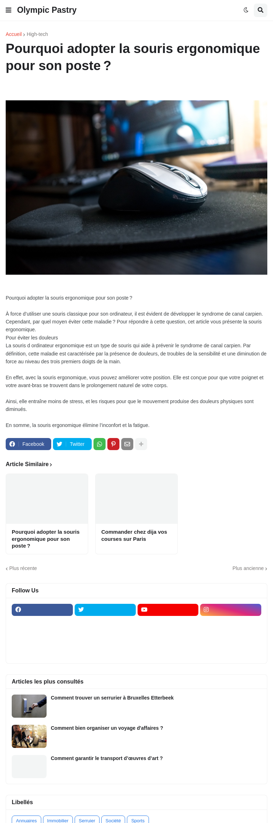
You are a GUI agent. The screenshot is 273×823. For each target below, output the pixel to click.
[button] (8, 10)
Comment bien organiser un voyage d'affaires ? (107, 728)
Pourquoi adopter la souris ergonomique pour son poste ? (46, 539)
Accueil (14, 34)
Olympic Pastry (46, 10)
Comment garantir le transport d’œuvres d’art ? (107, 758)
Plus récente (23, 568)
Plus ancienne (248, 568)
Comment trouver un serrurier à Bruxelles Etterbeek (112, 698)
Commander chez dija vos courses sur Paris (134, 535)
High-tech (37, 34)
